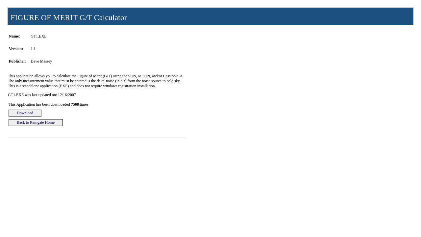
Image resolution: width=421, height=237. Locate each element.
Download (25, 113)
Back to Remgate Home (36, 122)
